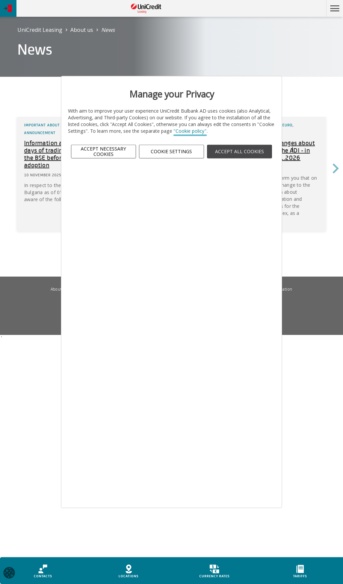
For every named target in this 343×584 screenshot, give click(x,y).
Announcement (40, 132)
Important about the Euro (52, 125)
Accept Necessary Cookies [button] (103, 151)
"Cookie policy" (190, 131)
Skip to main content (294, 8)
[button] (334, 8)
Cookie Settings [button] (171, 151)
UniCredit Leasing (39, 30)
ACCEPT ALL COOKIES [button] (239, 151)
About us (81, 30)
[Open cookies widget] (9, 574)
